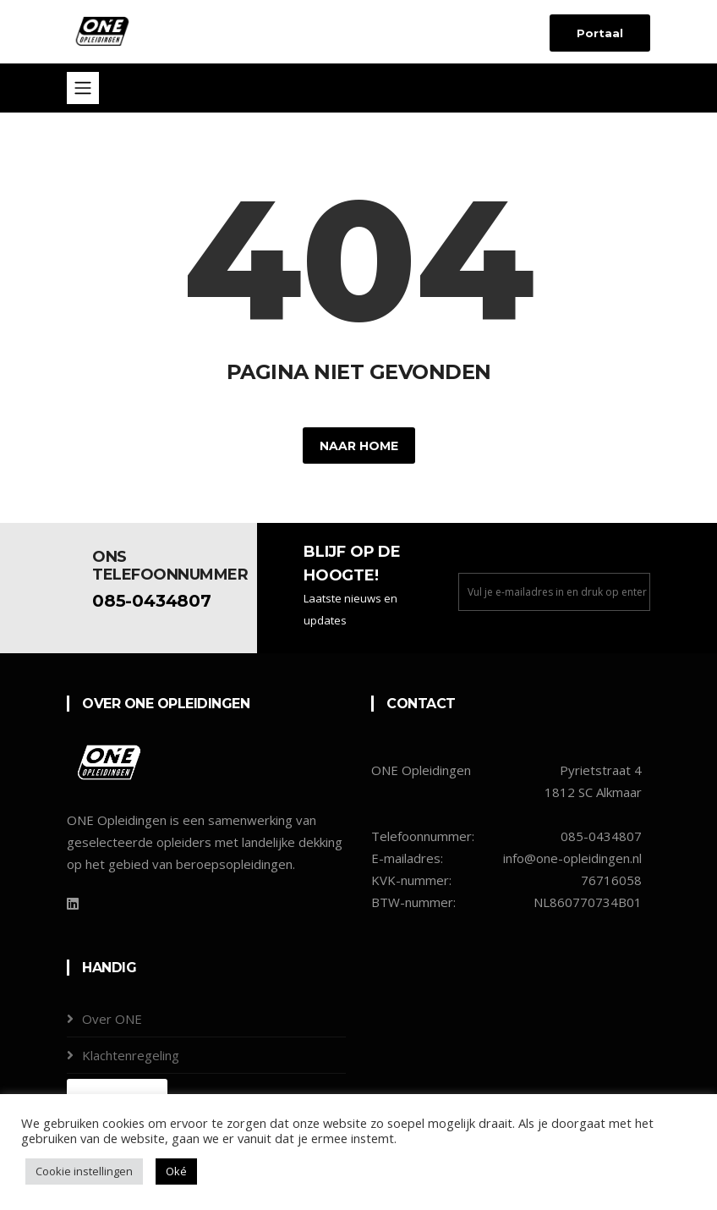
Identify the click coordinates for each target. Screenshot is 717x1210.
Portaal (600, 33)
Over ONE (112, 1018)
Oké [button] (176, 1171)
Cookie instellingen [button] (84, 1171)
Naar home (359, 446)
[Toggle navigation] (83, 88)
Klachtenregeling (130, 1055)
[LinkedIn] (73, 903)
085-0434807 (151, 601)
